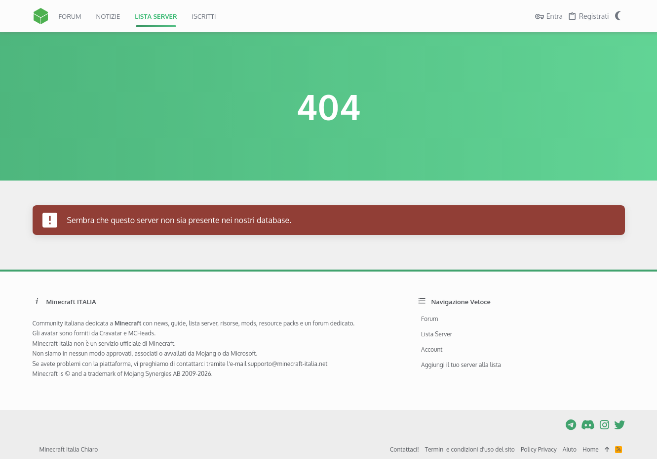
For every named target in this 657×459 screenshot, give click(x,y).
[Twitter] (619, 424)
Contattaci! (404, 449)
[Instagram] (604, 424)
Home (590, 449)
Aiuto (570, 449)
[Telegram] (571, 424)
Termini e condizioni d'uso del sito (470, 449)
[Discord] (588, 424)
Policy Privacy (539, 449)
